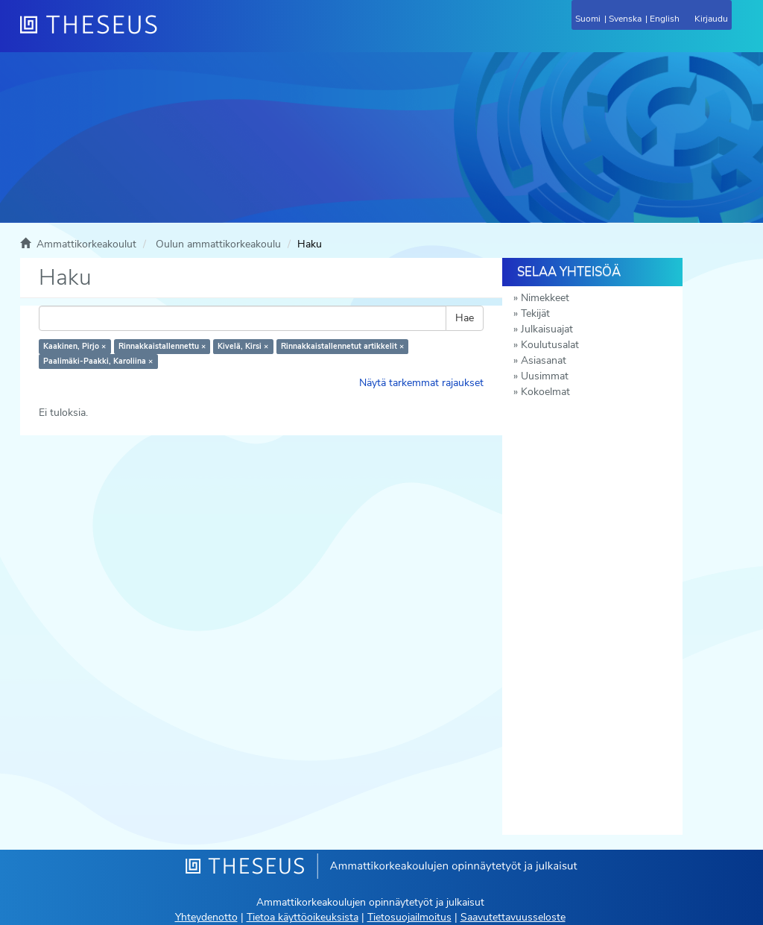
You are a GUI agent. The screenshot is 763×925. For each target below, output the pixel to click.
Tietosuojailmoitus (409, 917)
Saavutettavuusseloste (513, 917)
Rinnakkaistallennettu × (162, 346)
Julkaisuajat (547, 329)
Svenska (625, 19)
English (665, 19)
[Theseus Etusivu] (169, 33)
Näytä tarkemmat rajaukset (421, 383)
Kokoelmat (545, 392)
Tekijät (535, 313)
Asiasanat (543, 360)
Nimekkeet (545, 298)
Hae (464, 318)
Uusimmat (545, 376)
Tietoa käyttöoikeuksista (302, 917)
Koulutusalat (550, 345)
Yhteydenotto (206, 917)
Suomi (588, 19)
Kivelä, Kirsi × (243, 346)
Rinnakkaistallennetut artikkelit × (342, 346)
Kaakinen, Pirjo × (74, 346)
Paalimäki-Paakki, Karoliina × (98, 361)
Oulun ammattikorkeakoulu (218, 244)
